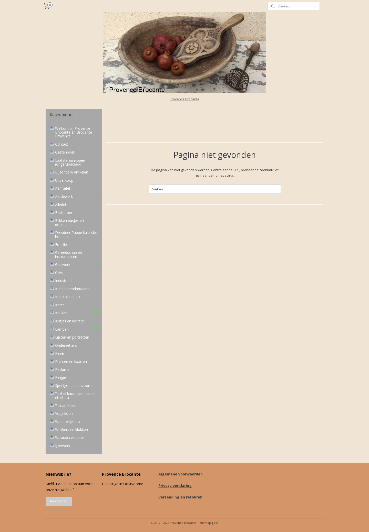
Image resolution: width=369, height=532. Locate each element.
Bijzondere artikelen (71, 172)
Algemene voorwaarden (180, 474)
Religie (60, 377)
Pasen (60, 353)
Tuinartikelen (65, 405)
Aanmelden (59, 501)
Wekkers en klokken (71, 429)
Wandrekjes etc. (68, 421)
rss (216, 523)
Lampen (76, 329)
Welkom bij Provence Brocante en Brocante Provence (73, 132)
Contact (61, 144)
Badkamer (63, 212)
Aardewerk (76, 196)
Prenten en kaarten (71, 361)
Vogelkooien (65, 413)
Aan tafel (62, 188)
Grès (59, 272)
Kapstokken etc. (68, 296)
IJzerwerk (62, 445)
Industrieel (63, 280)
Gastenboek (65, 152)
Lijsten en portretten (72, 337)
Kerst (59, 304)
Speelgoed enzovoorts (74, 385)
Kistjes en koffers (69, 321)
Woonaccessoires (70, 437)
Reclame (62, 369)
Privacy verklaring (175, 485)
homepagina (223, 175)
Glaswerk (76, 264)
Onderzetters (66, 345)
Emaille (61, 244)
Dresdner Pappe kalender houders (76, 234)
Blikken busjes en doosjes (69, 222)
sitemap (205, 523)
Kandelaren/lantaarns (72, 288)
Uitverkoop (64, 180)
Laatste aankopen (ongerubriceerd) (70, 162)
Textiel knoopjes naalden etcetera (76, 395)
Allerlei (60, 204)
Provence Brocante (184, 99)
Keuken (76, 312)
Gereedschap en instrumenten (68, 254)
